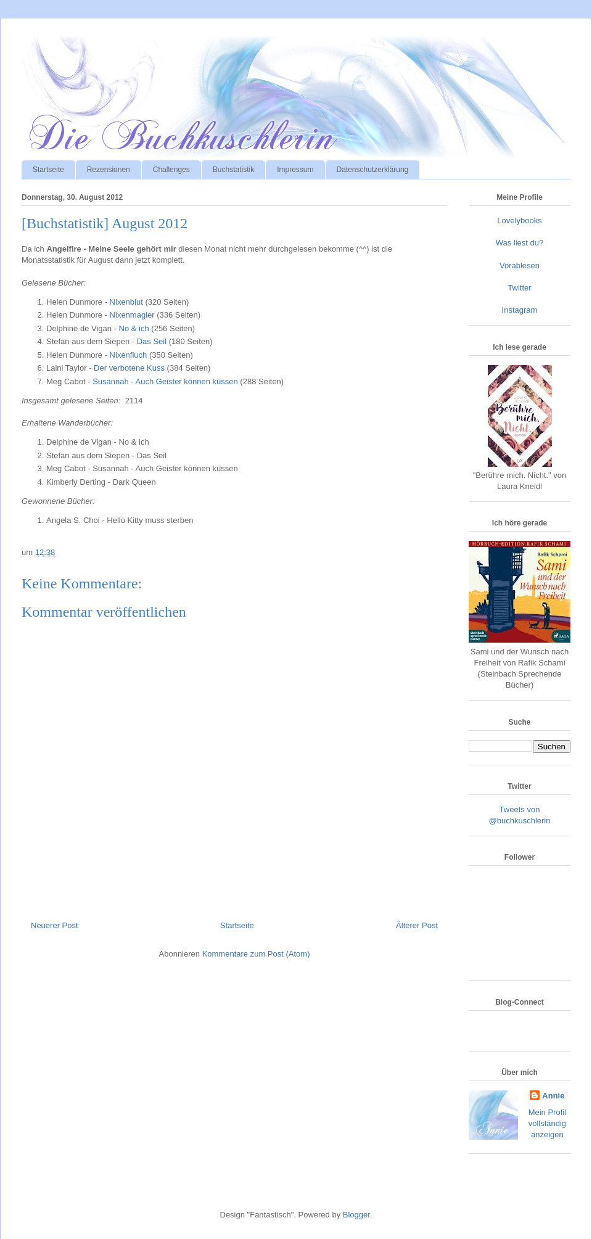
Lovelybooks (519, 220)
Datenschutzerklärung (373, 169)
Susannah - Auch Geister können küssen (165, 381)
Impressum (295, 169)
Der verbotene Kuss (129, 368)
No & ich (134, 328)
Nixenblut (126, 302)
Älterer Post (417, 925)
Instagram (520, 310)
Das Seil (151, 341)
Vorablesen (520, 265)
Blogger (356, 1214)
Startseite (48, 169)
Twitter (519, 287)
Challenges (171, 169)
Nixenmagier (132, 314)
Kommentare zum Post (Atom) (256, 953)
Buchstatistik (233, 169)
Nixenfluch (128, 355)
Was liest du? (520, 242)
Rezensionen (108, 169)
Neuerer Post (54, 925)
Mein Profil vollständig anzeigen (547, 1123)
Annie (553, 1095)
